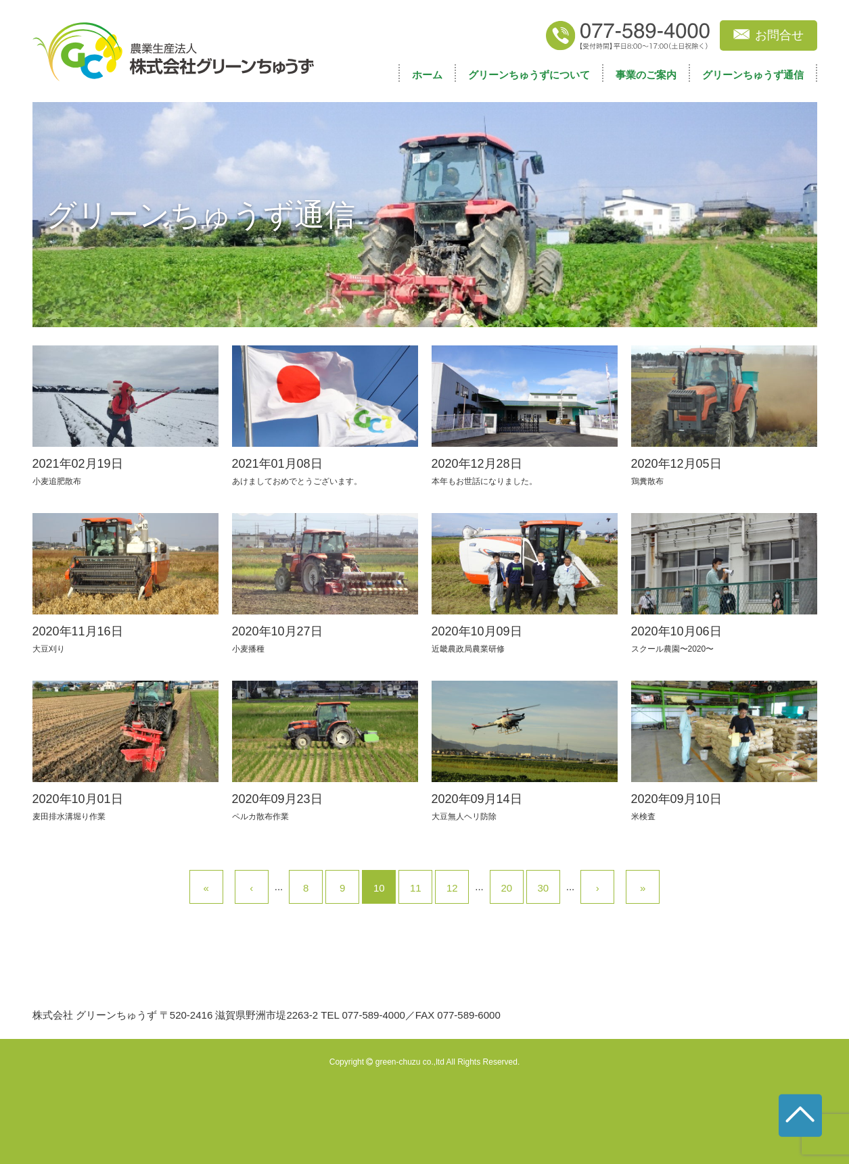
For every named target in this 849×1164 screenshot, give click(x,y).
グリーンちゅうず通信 (753, 74)
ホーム (427, 74)
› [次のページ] (597, 888)
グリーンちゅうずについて (529, 74)
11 (415, 888)
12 (452, 888)
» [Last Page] (642, 888)
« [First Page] (206, 888)
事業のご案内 (646, 74)
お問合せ (779, 35)
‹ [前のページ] (251, 888)
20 (506, 888)
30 (543, 888)
